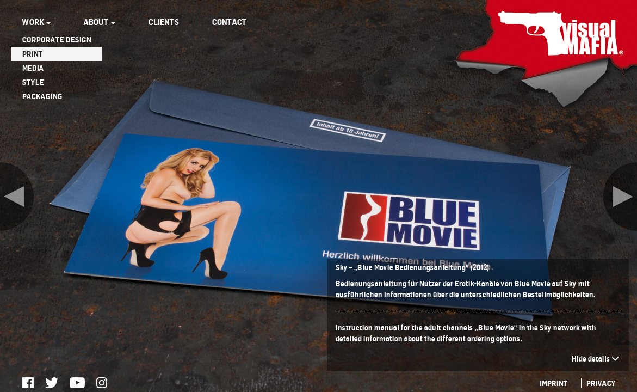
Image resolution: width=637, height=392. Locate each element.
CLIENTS (163, 22)
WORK (36, 22)
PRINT (32, 53)
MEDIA (33, 67)
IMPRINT (553, 383)
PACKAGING (42, 96)
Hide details (595, 358)
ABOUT (99, 22)
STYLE (33, 82)
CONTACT (229, 22)
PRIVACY (600, 383)
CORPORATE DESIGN (56, 39)
